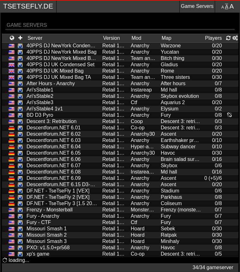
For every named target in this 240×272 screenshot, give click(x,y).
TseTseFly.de (28, 6)
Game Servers (197, 6)
